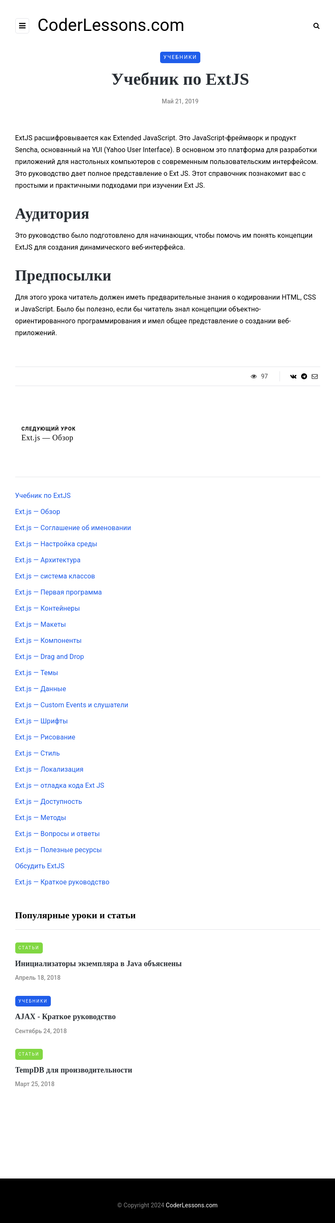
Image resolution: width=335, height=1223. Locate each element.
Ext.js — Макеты (40, 624)
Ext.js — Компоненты (48, 641)
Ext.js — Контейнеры (47, 608)
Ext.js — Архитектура (48, 560)
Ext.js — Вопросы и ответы (57, 834)
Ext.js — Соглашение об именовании (73, 528)
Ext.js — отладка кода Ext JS (60, 785)
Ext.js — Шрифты (41, 721)
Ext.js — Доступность (48, 802)
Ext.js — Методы (40, 818)
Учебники (180, 57)
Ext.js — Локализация (49, 769)
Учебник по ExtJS (43, 496)
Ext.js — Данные (40, 689)
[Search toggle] (313, 26)
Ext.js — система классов (55, 576)
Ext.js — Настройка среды (56, 544)
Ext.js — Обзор (38, 512)
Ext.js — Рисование (45, 737)
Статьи (29, 947)
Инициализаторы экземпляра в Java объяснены (98, 963)
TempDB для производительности (74, 1070)
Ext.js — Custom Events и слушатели (71, 705)
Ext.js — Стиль (37, 753)
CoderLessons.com (111, 25)
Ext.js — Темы (36, 673)
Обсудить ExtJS (40, 866)
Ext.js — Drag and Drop (49, 657)
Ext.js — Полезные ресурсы (58, 850)
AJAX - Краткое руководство (65, 1016)
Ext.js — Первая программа (58, 592)
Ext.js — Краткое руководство (62, 882)
